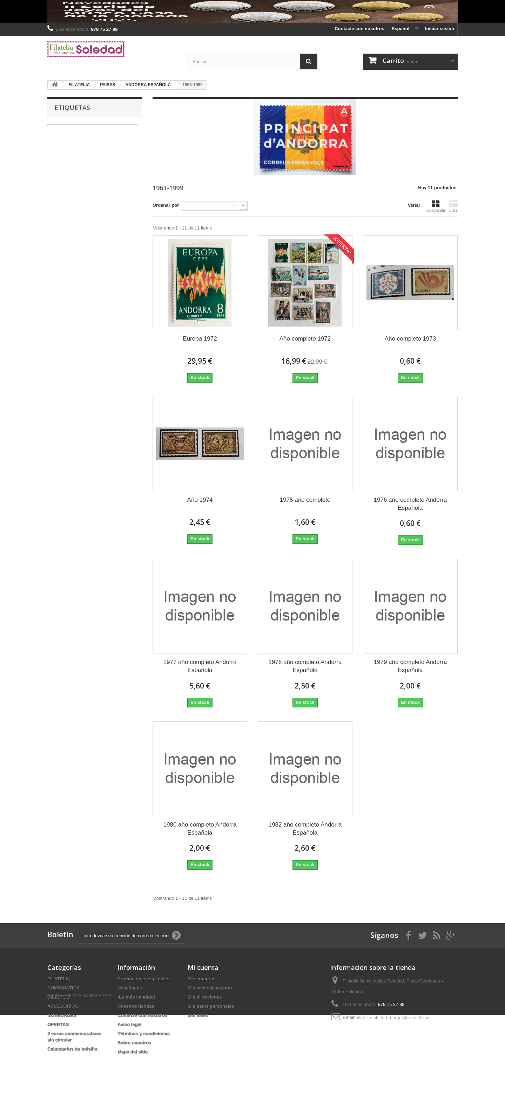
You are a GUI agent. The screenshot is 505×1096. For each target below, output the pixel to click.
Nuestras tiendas (135, 1006)
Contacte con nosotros (359, 28)
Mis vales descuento (210, 988)
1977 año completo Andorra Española (200, 666)
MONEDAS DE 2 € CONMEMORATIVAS (92, 128)
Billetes (59, 160)
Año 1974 (200, 499)
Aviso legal (129, 1024)
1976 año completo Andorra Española (410, 503)
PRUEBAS (80, 149)
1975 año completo (305, 499)
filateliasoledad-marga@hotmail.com (393, 1017)
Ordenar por (166, 205)
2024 (105, 149)
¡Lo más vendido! (136, 997)
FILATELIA (58, 978)
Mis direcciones (205, 997)
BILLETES (58, 997)
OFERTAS (58, 1024)
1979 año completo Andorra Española (410, 666)
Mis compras (201, 978)
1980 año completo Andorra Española (200, 828)
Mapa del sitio (132, 1051)
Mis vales (198, 1015)
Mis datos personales (211, 1006)
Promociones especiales (144, 978)
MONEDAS (62, 139)
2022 (123, 149)
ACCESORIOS (62, 1006)
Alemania (116, 139)
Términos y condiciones (143, 1033)
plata (56, 149)
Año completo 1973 (410, 338)
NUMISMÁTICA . (64, 988)
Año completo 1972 (305, 338)
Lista (453, 206)
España (83, 160)
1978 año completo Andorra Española (305, 666)
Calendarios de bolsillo (72, 1049)
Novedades (129, 988)
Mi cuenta (203, 967)
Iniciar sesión (439, 28)
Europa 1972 (200, 338)
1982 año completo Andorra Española (305, 828)
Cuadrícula (435, 206)
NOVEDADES (61, 1015)
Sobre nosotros (134, 1042)
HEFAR (89, 139)
